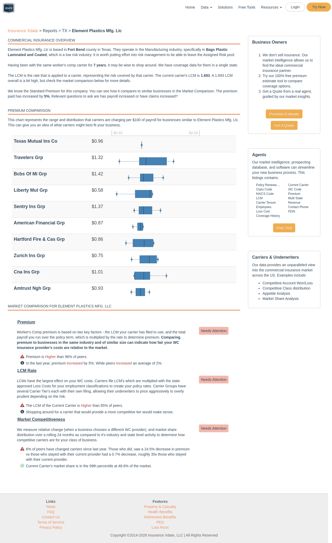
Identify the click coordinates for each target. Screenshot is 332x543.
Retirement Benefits (160, 517)
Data (206, 7)
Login (295, 7)
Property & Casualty (160, 507)
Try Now (319, 7)
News (50, 507)
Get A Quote (284, 125)
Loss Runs (160, 527)
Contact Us (51, 517)
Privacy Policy (50, 527)
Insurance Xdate (23, 31)
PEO (160, 522)
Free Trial (284, 228)
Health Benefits (160, 512)
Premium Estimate (284, 114)
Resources (271, 7)
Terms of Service (50, 522)
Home (190, 7)
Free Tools (246, 7)
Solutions (225, 7)
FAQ (50, 512)
